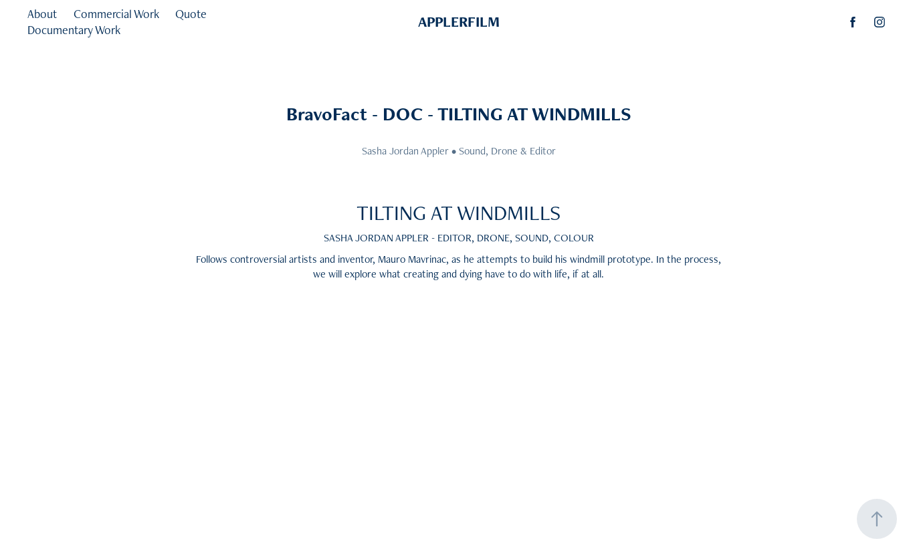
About (42, 13)
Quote (191, 13)
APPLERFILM (459, 21)
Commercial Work (116, 13)
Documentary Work (73, 29)
